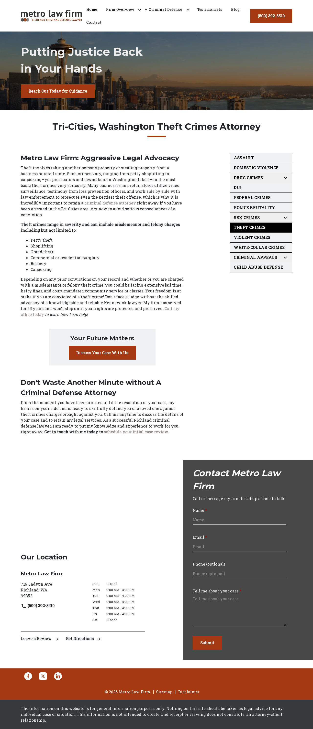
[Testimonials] (210, 9)
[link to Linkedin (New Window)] (58, 676)
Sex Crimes (247, 217)
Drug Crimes (248, 177)
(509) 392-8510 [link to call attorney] (38, 605)
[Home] (91, 9)
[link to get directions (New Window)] (53, 590)
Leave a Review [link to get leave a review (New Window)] (40, 638)
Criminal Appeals (255, 257)
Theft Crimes (250, 227)
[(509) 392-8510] (271, 16)
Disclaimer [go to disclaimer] (189, 691)
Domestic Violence (256, 167)
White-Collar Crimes (259, 247)
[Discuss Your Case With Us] (102, 353)
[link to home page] (51, 15)
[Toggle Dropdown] (139, 10)
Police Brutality (254, 207)
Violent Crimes (252, 237)
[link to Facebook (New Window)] (28, 676)
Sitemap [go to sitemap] (164, 691)
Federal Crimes (252, 197)
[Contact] (94, 22)
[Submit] (207, 643)
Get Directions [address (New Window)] (83, 638)
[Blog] (235, 9)
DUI (238, 187)
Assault (244, 157)
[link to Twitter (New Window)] (43, 676)
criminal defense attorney (110, 202)
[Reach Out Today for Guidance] (58, 91)
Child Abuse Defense (258, 267)
